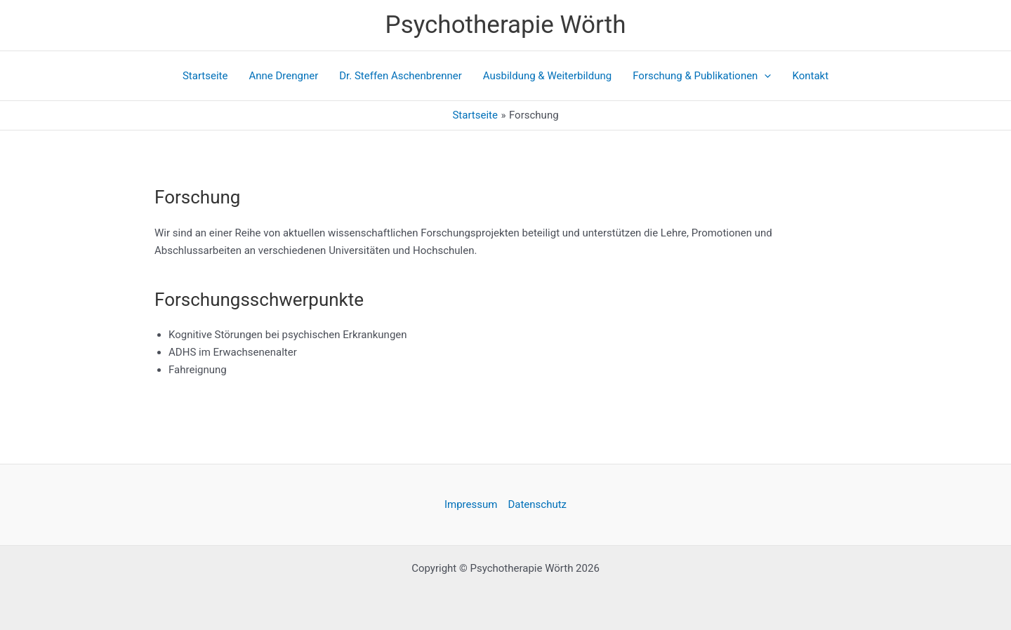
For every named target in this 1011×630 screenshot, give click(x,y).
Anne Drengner (283, 75)
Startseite (205, 75)
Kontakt (810, 75)
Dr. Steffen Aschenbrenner (400, 75)
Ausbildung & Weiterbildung (547, 75)
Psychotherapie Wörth (505, 25)
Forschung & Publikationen (702, 75)
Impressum (470, 504)
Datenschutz (537, 504)
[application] (764, 75)
